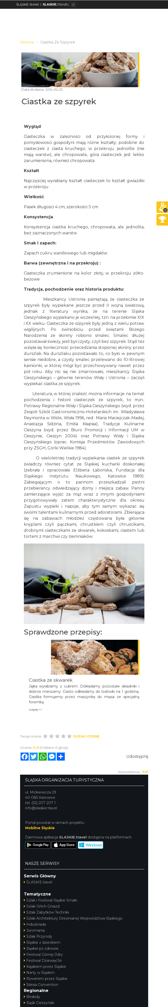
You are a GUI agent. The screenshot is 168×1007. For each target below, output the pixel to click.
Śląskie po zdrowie (41, 948)
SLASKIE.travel (38, 882)
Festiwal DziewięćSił (43, 960)
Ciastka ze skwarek (51, 680)
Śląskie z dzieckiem (42, 942)
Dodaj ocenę (86, 736)
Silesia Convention (41, 984)
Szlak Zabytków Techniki (46, 912)
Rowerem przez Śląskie (46, 978)
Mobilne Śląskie (40, 828)
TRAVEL (56, 4)
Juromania (34, 930)
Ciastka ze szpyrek (58, 101)
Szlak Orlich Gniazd (42, 906)
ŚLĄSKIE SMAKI (27, 4)
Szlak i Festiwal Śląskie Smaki (50, 900)
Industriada (35, 924)
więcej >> (35, 709)
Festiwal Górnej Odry (43, 954)
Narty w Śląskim (39, 972)
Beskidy (32, 996)
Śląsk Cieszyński (39, 1002)
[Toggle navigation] (73, 4)
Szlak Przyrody (38, 936)
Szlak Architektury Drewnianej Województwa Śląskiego (73, 918)
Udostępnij (137, 756)
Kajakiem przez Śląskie (45, 966)
